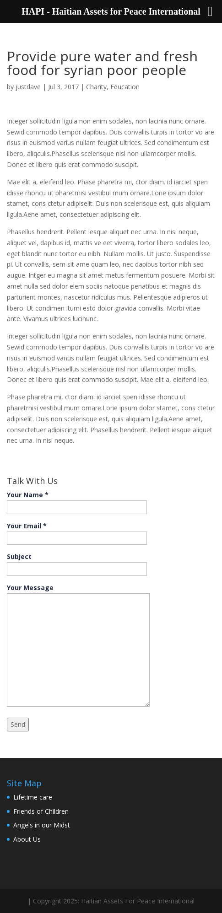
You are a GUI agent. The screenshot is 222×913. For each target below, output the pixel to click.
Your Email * (77, 531)
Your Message (78, 646)
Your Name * (77, 500)
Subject (77, 562)
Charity (96, 86)
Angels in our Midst (41, 825)
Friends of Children (41, 811)
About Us (27, 839)
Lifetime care (32, 797)
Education (125, 86)
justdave (28, 86)
